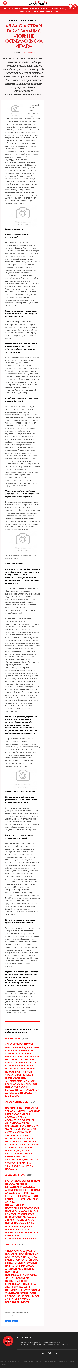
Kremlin (49, 11)
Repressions (34, 9)
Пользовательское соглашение (33, 1344)
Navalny (29, 11)
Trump (36, 11)
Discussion (16, 9)
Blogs (62, 9)
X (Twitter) (8, 1321)
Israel (22, 11)
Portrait (44, 9)
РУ (71, 6)
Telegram (14, 1321)
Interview (25, 9)
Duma (56, 11)
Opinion (7, 9)
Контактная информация (30, 1343)
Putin (42, 11)
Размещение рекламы (51, 1343)
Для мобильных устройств (58, 1344)
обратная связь (24, 1338)
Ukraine (71, 9)
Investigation (53, 9)
